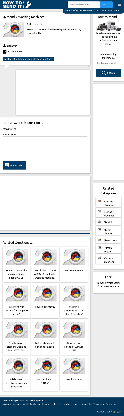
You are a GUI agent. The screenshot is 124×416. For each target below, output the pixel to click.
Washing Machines (31, 17)
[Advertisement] (53, 92)
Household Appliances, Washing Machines (28, 59)
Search (106, 4)
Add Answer (14, 165)
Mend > (10, 17)
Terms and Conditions (105, 404)
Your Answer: (10, 134)
